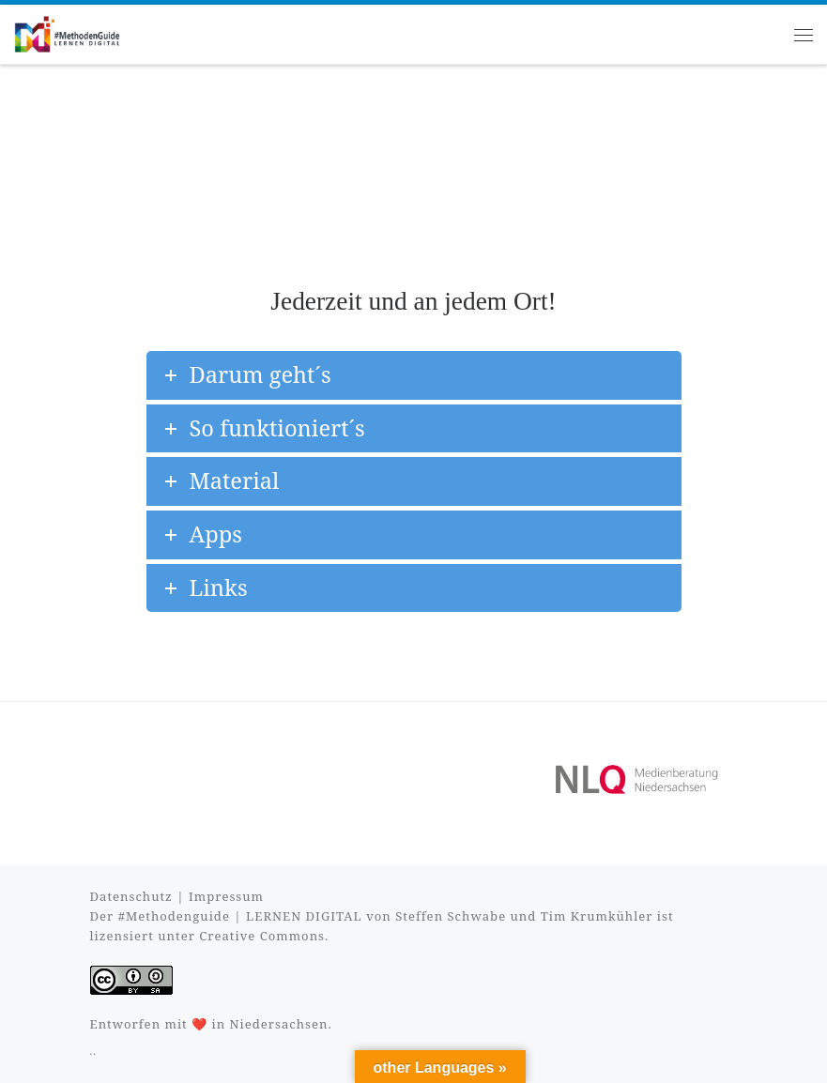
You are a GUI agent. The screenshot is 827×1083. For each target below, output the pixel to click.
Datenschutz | (139, 896)
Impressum (226, 896)
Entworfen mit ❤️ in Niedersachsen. (211, 1023)
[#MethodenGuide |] (67, 32)
